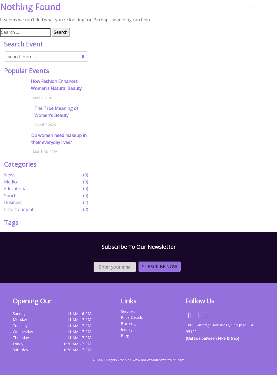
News (9, 175)
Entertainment (19, 209)
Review (230, 26)
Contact (253, 26)
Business (13, 202)
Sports (11, 196)
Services (173, 26)
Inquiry (127, 329)
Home (150, 26)
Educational (16, 189)
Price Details (202, 26)
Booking (128, 323)
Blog (125, 335)
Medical (11, 182)
